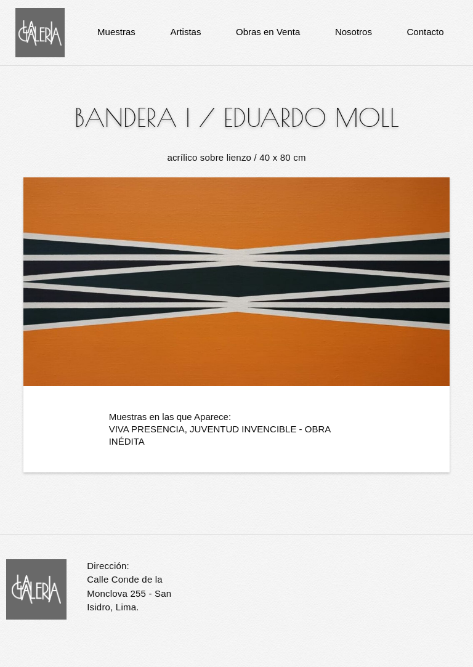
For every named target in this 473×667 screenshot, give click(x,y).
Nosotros (353, 31)
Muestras (116, 31)
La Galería (40, 32)
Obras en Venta (268, 31)
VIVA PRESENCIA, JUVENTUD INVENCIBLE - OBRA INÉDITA (220, 435)
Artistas (185, 31)
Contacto (425, 31)
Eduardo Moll (311, 117)
